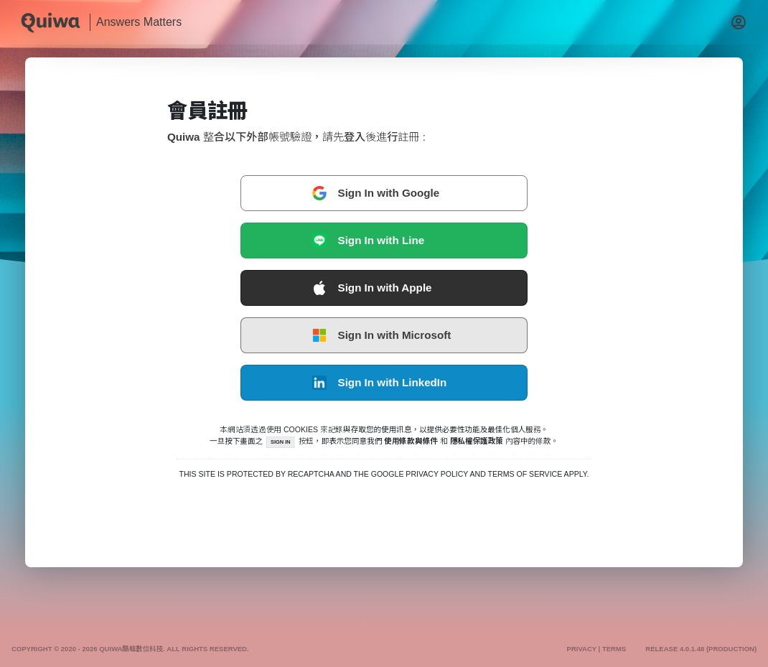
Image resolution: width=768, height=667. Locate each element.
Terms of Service (525, 474)
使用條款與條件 (412, 441)
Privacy (581, 649)
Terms (614, 649)
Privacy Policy (437, 474)
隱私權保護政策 (476, 441)
